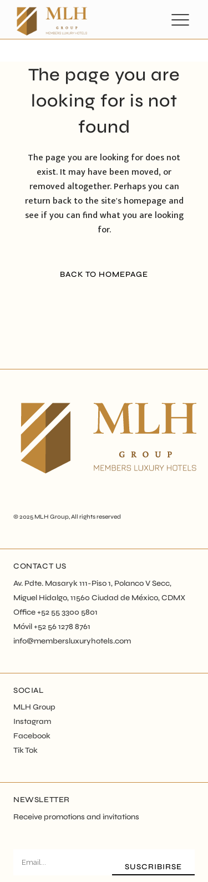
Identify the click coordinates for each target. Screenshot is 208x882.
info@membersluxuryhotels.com (72, 641)
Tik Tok (25, 750)
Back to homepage (104, 274)
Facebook (31, 736)
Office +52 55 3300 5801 (55, 612)
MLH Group (51, 516)
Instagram (32, 721)
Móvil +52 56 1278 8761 (51, 626)
